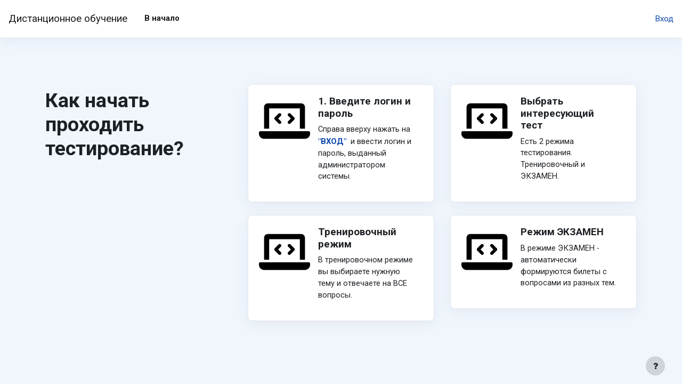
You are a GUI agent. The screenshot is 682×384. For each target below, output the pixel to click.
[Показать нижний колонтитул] (655, 365)
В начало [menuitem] (162, 18)
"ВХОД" (332, 142)
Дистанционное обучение (68, 19)
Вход (664, 18)
